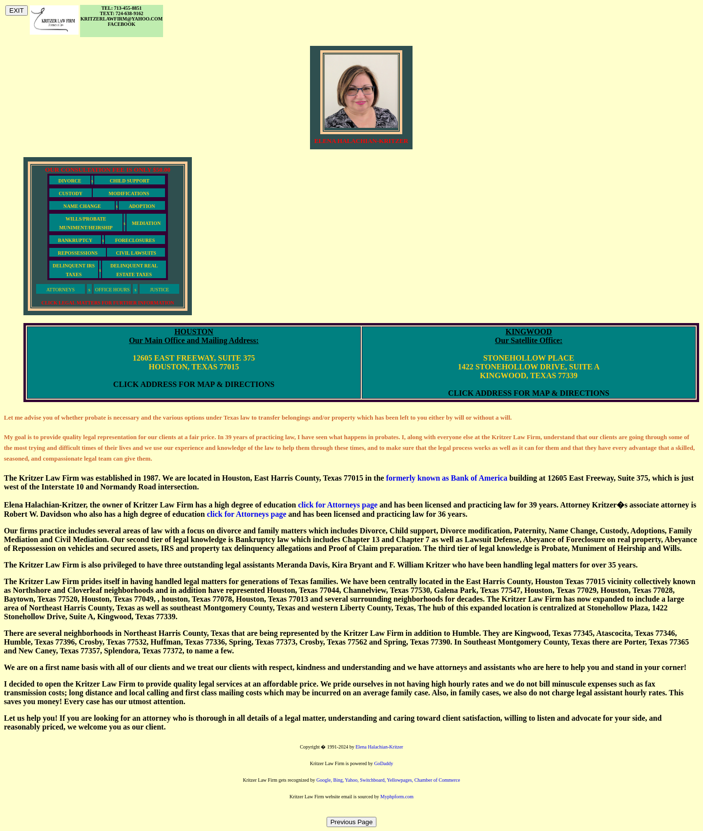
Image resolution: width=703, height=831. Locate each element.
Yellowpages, (400, 780)
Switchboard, (373, 780)
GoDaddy (383, 763)
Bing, (339, 780)
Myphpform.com (397, 796)
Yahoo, (352, 780)
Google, (324, 780)
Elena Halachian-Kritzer (379, 747)
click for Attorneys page (337, 505)
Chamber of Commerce (437, 780)
